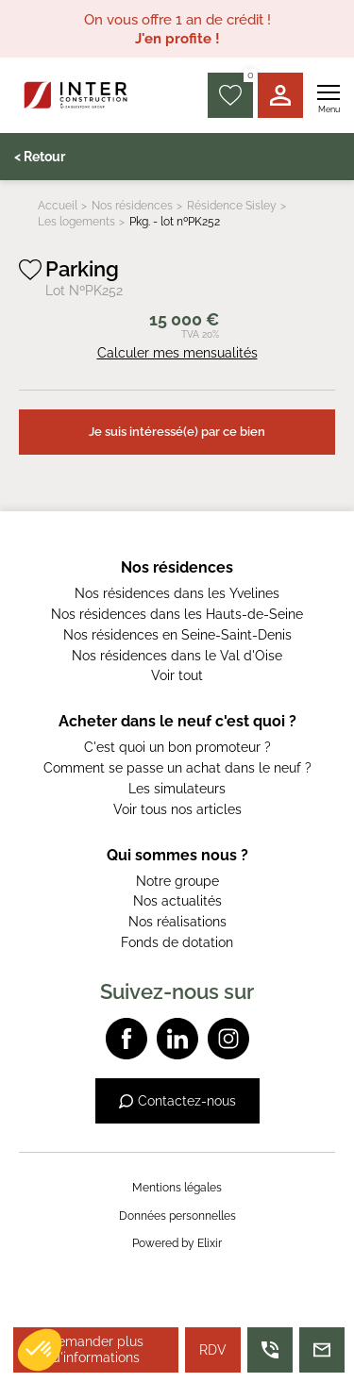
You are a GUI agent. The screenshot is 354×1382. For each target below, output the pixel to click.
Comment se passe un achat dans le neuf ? (177, 767)
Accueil (57, 205)
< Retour (39, 156)
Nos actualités (177, 900)
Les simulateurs (177, 788)
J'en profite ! (177, 38)
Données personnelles (177, 1216)
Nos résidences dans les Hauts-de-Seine (177, 614)
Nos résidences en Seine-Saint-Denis (177, 634)
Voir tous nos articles (177, 809)
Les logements (76, 221)
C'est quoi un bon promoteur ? (177, 747)
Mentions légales (177, 1187)
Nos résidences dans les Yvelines (177, 593)
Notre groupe (177, 881)
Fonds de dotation (177, 942)
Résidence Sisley (232, 205)
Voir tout (177, 675)
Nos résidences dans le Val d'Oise (177, 655)
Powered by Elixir (177, 1243)
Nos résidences (132, 205)
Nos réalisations (177, 921)
